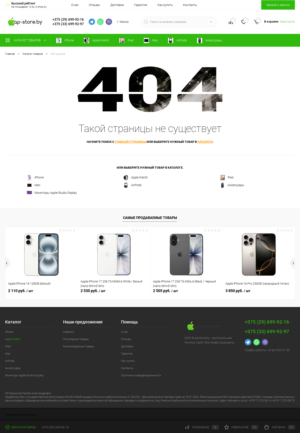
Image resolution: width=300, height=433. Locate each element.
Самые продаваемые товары (150, 218)
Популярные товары (76, 339)
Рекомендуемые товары (78, 346)
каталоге (205, 141)
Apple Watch (135, 177)
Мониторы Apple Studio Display (52, 193)
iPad (227, 177)
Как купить (165, 5)
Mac (33, 185)
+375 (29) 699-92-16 (68, 19)
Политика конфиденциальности (141, 375)
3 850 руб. (237, 290)
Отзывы (94, 5)
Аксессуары (232, 185)
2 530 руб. (93, 290)
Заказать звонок (278, 5)
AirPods (132, 185)
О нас (75, 5)
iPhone (35, 177)
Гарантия (140, 5)
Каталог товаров (26, 40)
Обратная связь (20, 427)
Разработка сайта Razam (21, 414)
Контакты (190, 5)
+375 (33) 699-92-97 (68, 24)
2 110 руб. (20, 290)
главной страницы (130, 141)
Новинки (68, 331)
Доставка (117, 5)
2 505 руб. (165, 290)
